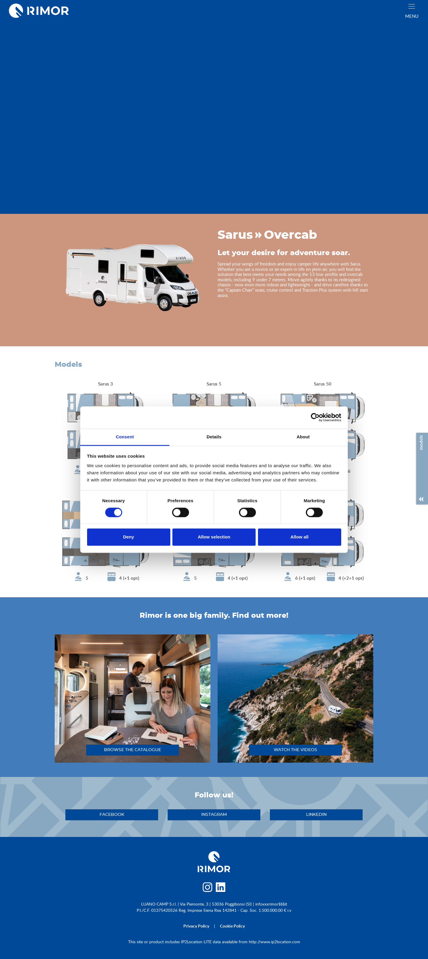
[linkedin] (220, 889)
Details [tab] (214, 436)
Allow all (299, 537)
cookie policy (232, 926)
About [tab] (303, 436)
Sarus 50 (322, 384)
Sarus (235, 235)
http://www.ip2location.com (274, 941)
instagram (214, 815)
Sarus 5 (214, 384)
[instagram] (207, 889)
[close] (411, 6)
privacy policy (196, 926)
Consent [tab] (125, 436)
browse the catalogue (132, 750)
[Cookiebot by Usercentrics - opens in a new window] (315, 417)
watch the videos (295, 750)
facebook (112, 815)
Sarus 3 (105, 384)
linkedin (316, 815)
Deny (128, 537)
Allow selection (214, 537)
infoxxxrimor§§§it (271, 904)
